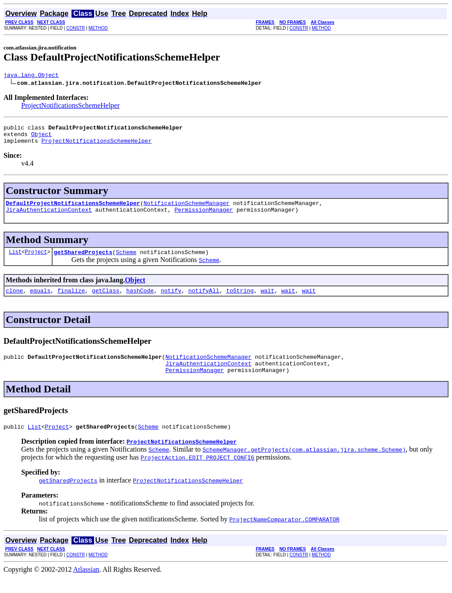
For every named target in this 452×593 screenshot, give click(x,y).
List (15, 261)
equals (40, 301)
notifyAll (203, 301)
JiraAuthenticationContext (49, 217)
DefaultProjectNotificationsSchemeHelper (73, 209)
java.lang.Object (31, 76)
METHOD (98, 28)
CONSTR (75, 28)
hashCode (140, 301)
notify (171, 301)
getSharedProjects (83, 261)
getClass (105, 301)
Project (36, 261)
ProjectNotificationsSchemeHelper (70, 106)
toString (239, 301)
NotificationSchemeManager (186, 209)
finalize (71, 301)
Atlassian (86, 585)
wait (267, 301)
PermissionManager (203, 217)
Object (41, 138)
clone (14, 301)
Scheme (126, 261)
